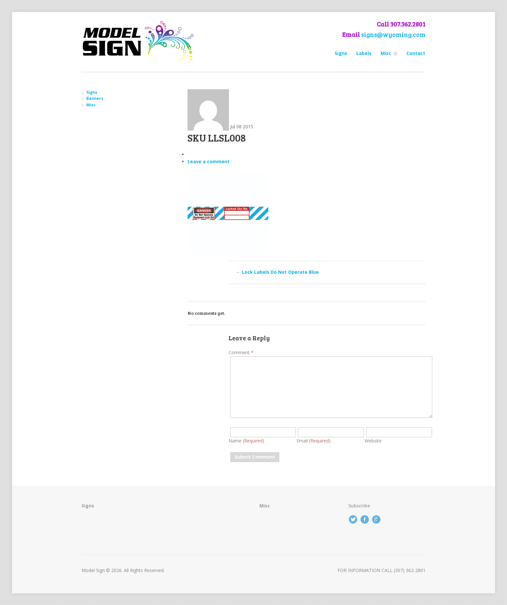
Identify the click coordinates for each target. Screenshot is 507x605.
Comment (241, 352)
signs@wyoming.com (393, 34)
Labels (364, 53)
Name (246, 441)
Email (313, 441)
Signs (341, 53)
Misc (386, 53)
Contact (415, 53)
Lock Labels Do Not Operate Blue (277, 272)
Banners (94, 98)
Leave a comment (209, 161)
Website (373, 441)
